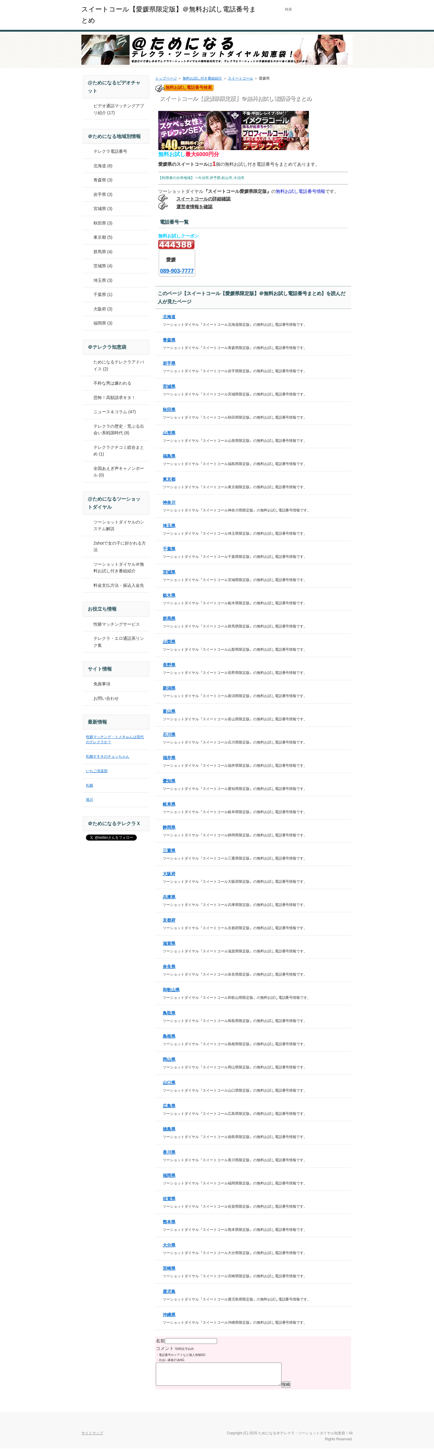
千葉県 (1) (102, 294)
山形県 (169, 432)
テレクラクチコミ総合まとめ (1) (118, 451)
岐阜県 (169, 804)
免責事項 (101, 683)
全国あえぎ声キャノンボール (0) (118, 472)
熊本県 (169, 1221)
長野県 (169, 664)
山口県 (169, 1082)
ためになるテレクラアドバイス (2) (118, 365)
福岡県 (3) (102, 323)
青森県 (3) (102, 180)
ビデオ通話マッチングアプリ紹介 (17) (118, 109)
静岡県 (169, 827)
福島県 (169, 456)
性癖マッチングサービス (116, 624)
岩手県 (169, 363)
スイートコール (240, 78)
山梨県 (169, 641)
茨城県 (169, 572)
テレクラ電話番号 (110, 151)
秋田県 (169, 409)
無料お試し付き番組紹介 (202, 78)
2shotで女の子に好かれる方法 (119, 546)
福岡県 (169, 1175)
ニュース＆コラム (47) (114, 411)
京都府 (169, 920)
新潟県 (169, 688)
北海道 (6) (102, 165)
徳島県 (169, 1129)
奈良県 (169, 966)
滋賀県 (169, 943)
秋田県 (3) (102, 223)
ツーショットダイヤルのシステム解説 (118, 525)
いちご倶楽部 (97, 771)
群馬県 (169, 618)
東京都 (169, 479)
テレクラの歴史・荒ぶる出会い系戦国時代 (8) (118, 430)
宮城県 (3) (102, 208)
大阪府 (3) (102, 309)
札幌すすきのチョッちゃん (107, 756)
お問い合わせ (106, 698)
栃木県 (169, 595)
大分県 (169, 1245)
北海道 (169, 316)
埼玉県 (169, 525)
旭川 (89, 799)
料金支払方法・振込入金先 (118, 585)
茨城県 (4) (102, 265)
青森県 (169, 340)
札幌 (89, 785)
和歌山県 (171, 989)
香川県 (169, 1152)
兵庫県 (169, 897)
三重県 (169, 850)
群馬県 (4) (102, 251)
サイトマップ (92, 1438)
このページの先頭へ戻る (331, 1422)
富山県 (169, 711)
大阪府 (169, 873)
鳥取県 (169, 1013)
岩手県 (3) (102, 194)
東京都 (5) (102, 237)
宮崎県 (169, 1268)
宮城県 (169, 386)
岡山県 (169, 1059)
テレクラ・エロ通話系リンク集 (118, 642)
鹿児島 (169, 1291)
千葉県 (169, 548)
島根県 (169, 1036)
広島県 (169, 1105)
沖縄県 (169, 1314)
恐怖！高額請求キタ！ (114, 397)
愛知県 (169, 780)
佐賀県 (169, 1198)
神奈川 (169, 502)
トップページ (166, 78)
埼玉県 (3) (102, 280)
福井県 (169, 757)
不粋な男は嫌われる (112, 383)
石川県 (169, 734)
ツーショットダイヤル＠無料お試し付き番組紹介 (118, 568)
